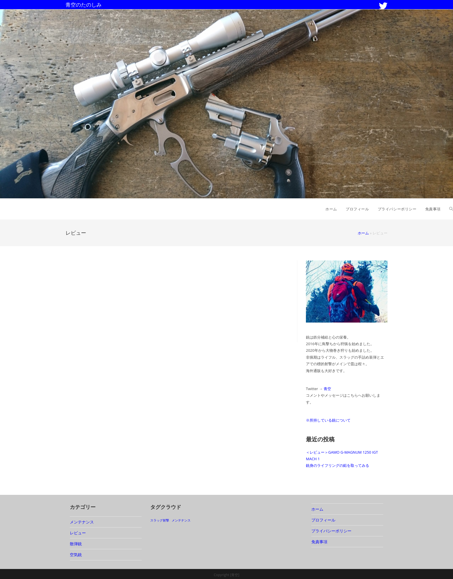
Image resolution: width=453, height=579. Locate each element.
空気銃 (76, 554)
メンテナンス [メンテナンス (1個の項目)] (181, 520)
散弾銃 (76, 543)
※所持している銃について (328, 420)
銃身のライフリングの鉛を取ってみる (337, 465)
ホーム (363, 233)
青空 (327, 388)
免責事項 (319, 541)
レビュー (78, 532)
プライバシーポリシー (331, 530)
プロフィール (323, 520)
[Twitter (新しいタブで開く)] (383, 6)
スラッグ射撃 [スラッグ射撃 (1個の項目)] (159, 520)
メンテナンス (82, 522)
